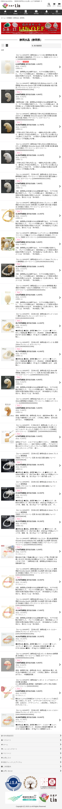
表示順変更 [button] (37, 46)
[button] (49, 5)
